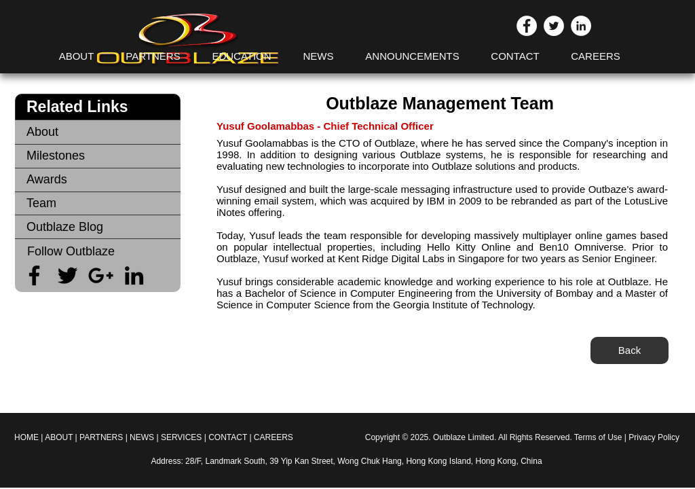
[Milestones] (98, 156)
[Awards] (98, 180)
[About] (98, 132)
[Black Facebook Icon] (34, 275)
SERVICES (182, 437)
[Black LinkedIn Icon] (134, 275)
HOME (26, 437)
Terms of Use (598, 437)
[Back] (629, 350)
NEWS (142, 437)
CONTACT (227, 437)
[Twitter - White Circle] (554, 26)
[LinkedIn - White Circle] (581, 26)
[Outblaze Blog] (98, 227)
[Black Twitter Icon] (67, 275)
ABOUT (59, 437)
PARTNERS (101, 437)
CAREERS (273, 437)
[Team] (98, 203)
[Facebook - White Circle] (526, 26)
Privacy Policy (653, 437)
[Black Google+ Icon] (101, 275)
